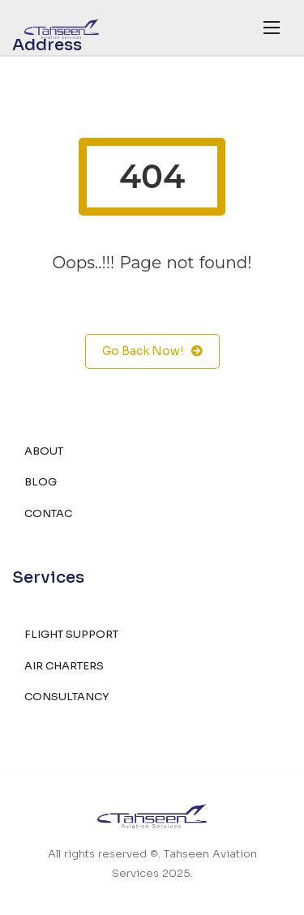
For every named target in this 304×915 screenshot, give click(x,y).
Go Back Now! (152, 351)
